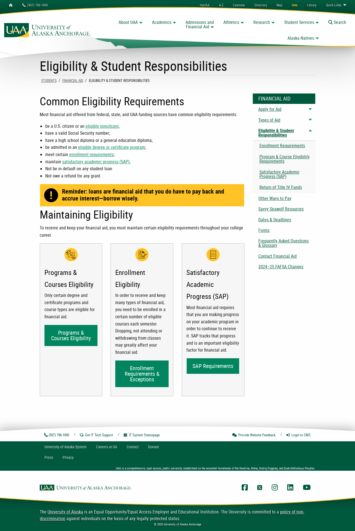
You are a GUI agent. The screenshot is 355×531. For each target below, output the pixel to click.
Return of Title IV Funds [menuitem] (280, 187)
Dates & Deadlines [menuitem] (274, 220)
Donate (153, 446)
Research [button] (261, 22)
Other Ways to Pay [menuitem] (274, 198)
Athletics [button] (231, 22)
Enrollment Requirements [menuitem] (282, 145)
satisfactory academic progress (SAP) (95, 162)
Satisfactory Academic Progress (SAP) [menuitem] (279, 174)
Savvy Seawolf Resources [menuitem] (281, 209)
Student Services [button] (299, 22)
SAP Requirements (212, 366)
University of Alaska (65, 512)
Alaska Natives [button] (301, 38)
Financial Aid (72, 80)
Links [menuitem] (333, 5)
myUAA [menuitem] (204, 5)
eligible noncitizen (102, 126)
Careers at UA (106, 446)
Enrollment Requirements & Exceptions (142, 373)
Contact (133, 446)
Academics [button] (161, 22)
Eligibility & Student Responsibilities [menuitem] (276, 132)
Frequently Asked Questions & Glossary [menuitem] (283, 243)
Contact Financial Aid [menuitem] (277, 256)
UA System (65, 446)
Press (48, 457)
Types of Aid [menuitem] (269, 120)
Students (49, 80)
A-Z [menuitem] (221, 5)
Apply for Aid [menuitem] (269, 109)
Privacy (68, 457)
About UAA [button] (128, 22)
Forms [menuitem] (263, 230)
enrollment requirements (91, 154)
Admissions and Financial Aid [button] (200, 24)
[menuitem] (239, 5)
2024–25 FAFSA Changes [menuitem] (280, 267)
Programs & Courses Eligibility (71, 335)
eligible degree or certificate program (111, 147)
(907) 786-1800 (35, 5)
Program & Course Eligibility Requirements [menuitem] (284, 159)
